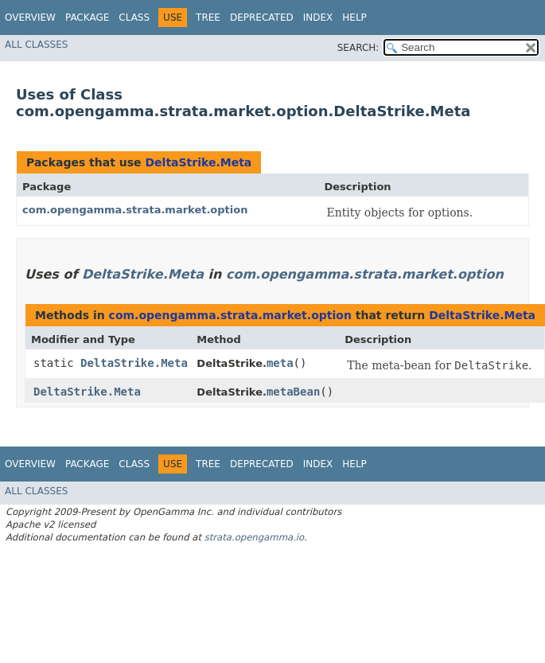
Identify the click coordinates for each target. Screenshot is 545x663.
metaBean (293, 391)
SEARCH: (358, 47)
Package (87, 17)
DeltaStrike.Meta (198, 162)
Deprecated (262, 17)
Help (354, 17)
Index (318, 17)
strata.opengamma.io (254, 537)
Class (134, 17)
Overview (30, 17)
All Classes (36, 44)
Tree (208, 17)
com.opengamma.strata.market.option (134, 210)
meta (280, 363)
